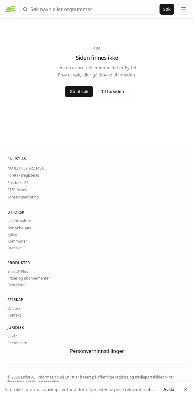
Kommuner (17, 241)
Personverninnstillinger (97, 351)
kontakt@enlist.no (23, 197)
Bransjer (14, 248)
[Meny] (183, 9)
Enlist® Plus (17, 271)
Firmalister (16, 285)
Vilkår (12, 336)
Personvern (17, 343)
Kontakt (14, 315)
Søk (167, 9)
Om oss (13, 308)
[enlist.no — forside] (10, 9)
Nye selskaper (19, 227)
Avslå (169, 389)
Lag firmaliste (19, 221)
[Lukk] (185, 389)
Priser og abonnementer (28, 278)
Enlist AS (28, 377)
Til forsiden (112, 91)
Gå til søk (79, 91)
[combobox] (88, 9)
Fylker (12, 234)
